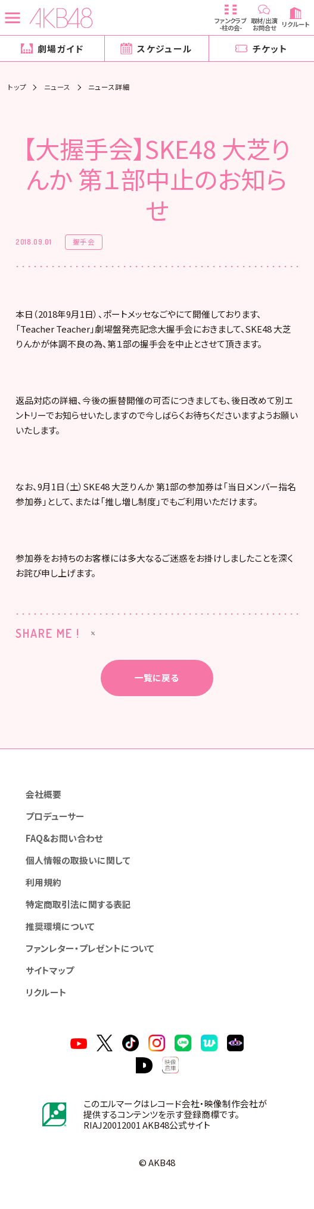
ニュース (57, 87)
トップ (17, 87)
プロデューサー (55, 816)
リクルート (46, 992)
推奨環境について (60, 926)
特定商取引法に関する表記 (78, 904)
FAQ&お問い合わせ (64, 838)
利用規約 (43, 882)
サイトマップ (50, 970)
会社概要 (43, 794)
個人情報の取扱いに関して (78, 860)
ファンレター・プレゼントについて (90, 948)
